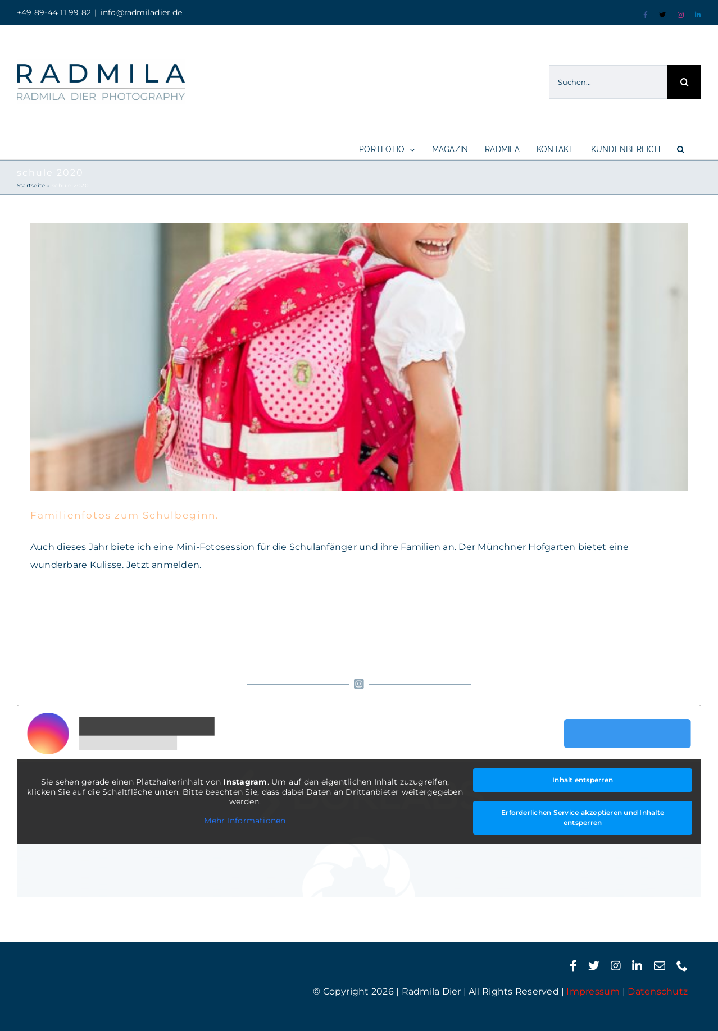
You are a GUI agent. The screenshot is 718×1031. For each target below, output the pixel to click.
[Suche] (684, 82)
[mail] (659, 966)
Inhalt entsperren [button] (582, 780)
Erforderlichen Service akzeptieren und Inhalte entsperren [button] (582, 817)
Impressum (593, 991)
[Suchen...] (608, 82)
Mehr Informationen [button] (244, 820)
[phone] (682, 966)
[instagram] (616, 966)
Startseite (31, 185)
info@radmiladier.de (142, 12)
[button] (680, 149)
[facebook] (573, 966)
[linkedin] (637, 966)
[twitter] (593, 966)
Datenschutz (658, 991)
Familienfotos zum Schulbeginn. (124, 515)
